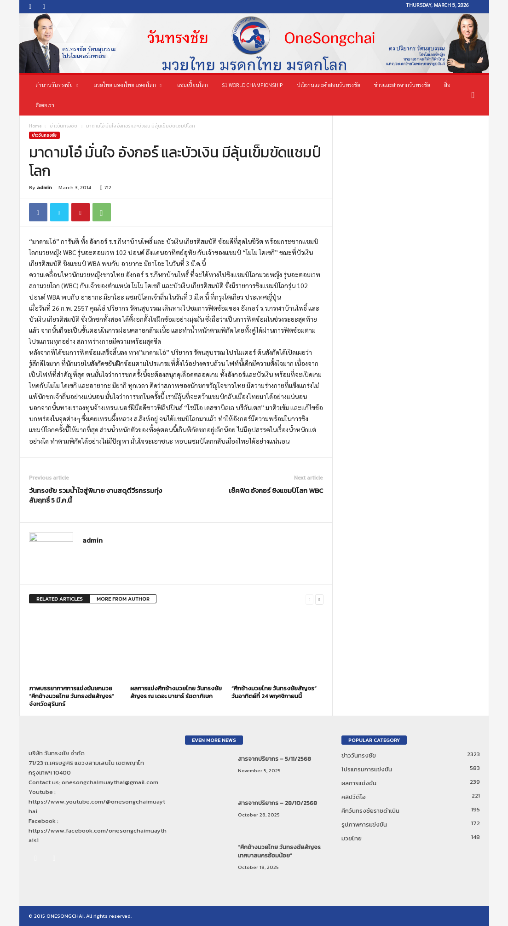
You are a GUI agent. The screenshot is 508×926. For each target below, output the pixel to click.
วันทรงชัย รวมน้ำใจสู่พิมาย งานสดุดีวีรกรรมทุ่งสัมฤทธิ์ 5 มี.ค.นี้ (95, 495)
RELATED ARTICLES (59, 598)
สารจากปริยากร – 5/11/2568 (274, 758)
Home (35, 125)
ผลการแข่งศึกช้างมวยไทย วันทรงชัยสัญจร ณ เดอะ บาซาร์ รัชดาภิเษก (176, 692)
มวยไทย (351, 838)
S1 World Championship (252, 84)
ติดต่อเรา (45, 105)
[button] (475, 95)
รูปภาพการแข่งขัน (364, 824)
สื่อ (447, 84)
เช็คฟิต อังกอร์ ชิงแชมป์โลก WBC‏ (276, 490)
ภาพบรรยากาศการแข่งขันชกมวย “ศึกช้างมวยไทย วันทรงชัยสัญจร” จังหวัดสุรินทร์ (71, 696)
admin (44, 187)
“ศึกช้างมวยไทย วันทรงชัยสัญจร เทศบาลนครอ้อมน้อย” (279, 851)
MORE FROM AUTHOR (123, 598)
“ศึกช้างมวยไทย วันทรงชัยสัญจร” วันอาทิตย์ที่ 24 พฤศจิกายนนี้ (274, 692)
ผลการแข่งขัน (358, 783)
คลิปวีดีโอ (353, 797)
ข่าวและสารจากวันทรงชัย (402, 84)
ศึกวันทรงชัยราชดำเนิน (370, 810)
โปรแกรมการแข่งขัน (366, 769)
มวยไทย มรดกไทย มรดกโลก (128, 85)
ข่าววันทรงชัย (63, 125)
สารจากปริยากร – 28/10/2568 (277, 803)
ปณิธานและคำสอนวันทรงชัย (328, 84)
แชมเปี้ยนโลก (192, 84)
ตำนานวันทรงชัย (57, 85)
